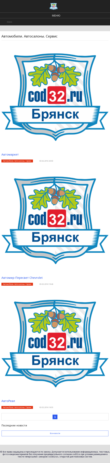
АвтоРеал (8, 401)
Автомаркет (10, 154)
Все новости (55, 433)
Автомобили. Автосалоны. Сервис (17, 161)
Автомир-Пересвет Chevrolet (22, 278)
